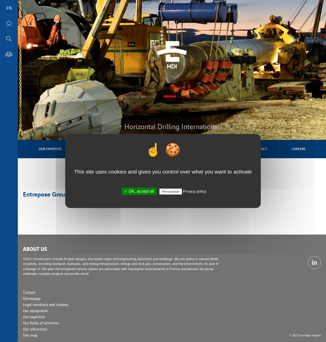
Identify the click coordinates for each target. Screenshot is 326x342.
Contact (29, 292)
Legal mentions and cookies (46, 304)
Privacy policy (194, 191)
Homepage (32, 298)
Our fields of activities (41, 322)
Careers (298, 148)
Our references (35, 329)
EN (9, 8)
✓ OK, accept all (139, 191)
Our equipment (35, 310)
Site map (30, 335)
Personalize (170, 191)
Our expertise (50, 148)
